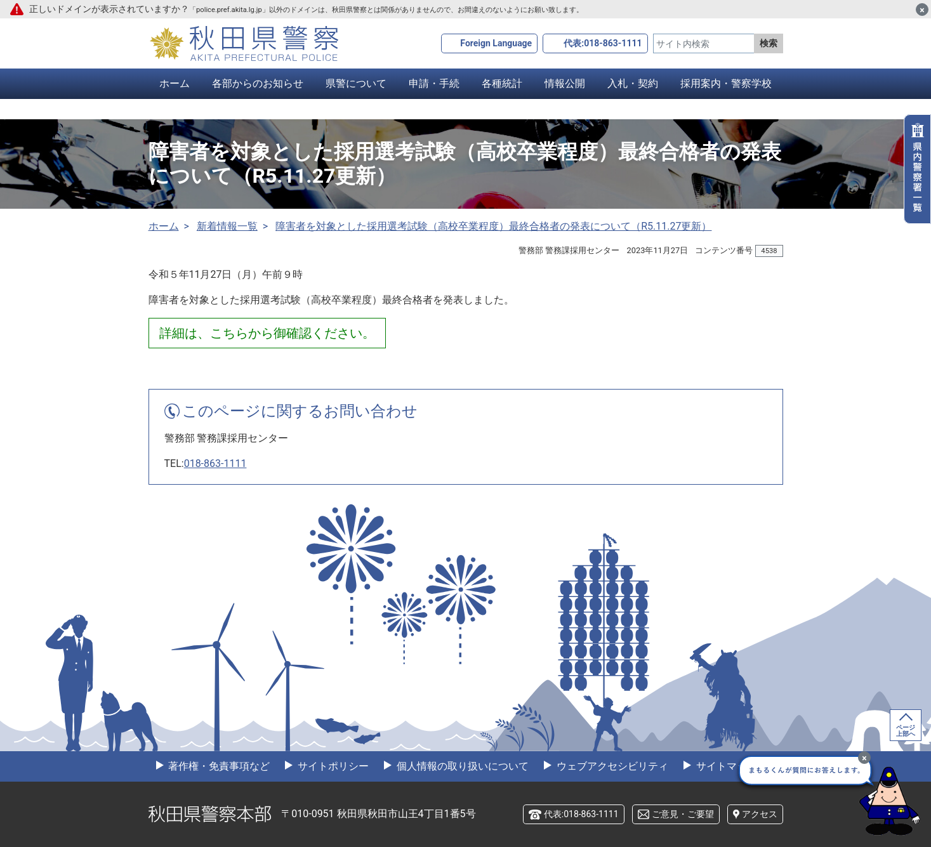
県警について (356, 83)
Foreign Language (496, 43)
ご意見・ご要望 (683, 814)
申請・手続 (434, 83)
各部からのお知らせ (257, 83)
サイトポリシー (332, 766)
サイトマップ (725, 766)
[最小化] (864, 757)
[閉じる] (922, 9)
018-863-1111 (215, 463)
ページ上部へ (905, 730)
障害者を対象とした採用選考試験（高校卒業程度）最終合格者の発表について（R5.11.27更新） (493, 226)
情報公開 (565, 83)
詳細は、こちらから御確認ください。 (267, 333)
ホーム (174, 83)
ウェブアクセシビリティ (611, 766)
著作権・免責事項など (218, 766)
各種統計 (502, 83)
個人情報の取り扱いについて (461, 766)
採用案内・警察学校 (726, 83)
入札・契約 (632, 83)
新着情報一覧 (227, 226)
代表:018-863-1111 (603, 43)
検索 (768, 43)
